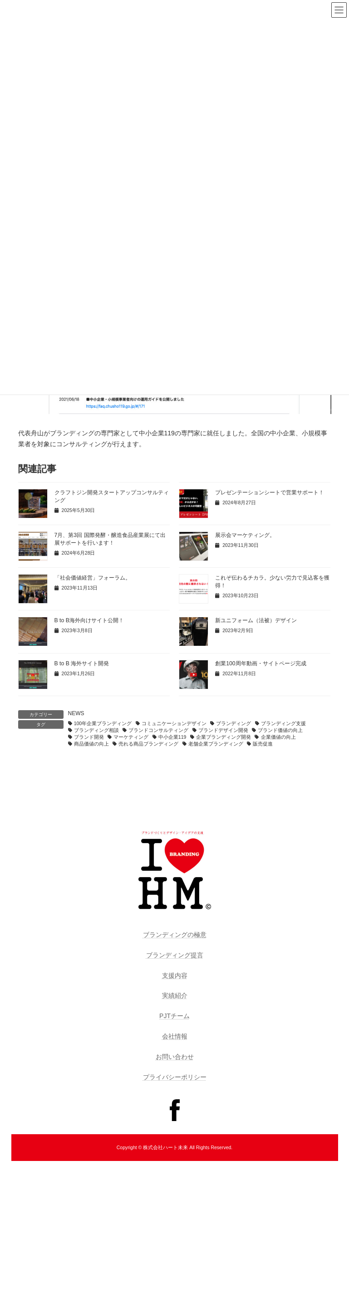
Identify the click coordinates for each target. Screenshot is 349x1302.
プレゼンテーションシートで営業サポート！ (269, 492)
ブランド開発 (89, 737)
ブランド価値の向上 (280, 730)
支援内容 (174, 975)
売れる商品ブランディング (148, 743)
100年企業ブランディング (103, 723)
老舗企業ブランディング (215, 743)
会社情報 (174, 1036)
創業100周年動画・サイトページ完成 (260, 663)
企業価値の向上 (278, 737)
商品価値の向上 (91, 743)
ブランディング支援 (283, 723)
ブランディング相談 (96, 730)
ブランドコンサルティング (158, 730)
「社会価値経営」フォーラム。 (92, 578)
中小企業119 (172, 737)
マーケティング (130, 737)
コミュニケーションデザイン (174, 723)
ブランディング (233, 723)
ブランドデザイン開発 (223, 730)
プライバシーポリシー (174, 1077)
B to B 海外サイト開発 (81, 663)
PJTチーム (174, 1015)
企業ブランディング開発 (223, 737)
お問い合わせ (175, 1056)
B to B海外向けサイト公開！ (89, 620)
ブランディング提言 (174, 955)
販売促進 (263, 743)
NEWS (76, 713)
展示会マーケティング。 (245, 535)
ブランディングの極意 (174, 934)
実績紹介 (174, 995)
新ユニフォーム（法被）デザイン (256, 620)
